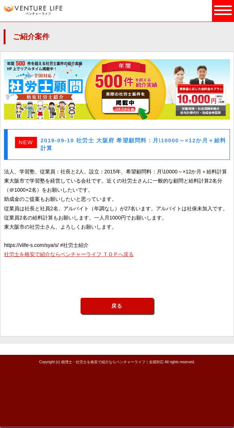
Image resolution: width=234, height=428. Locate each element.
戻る (117, 306)
